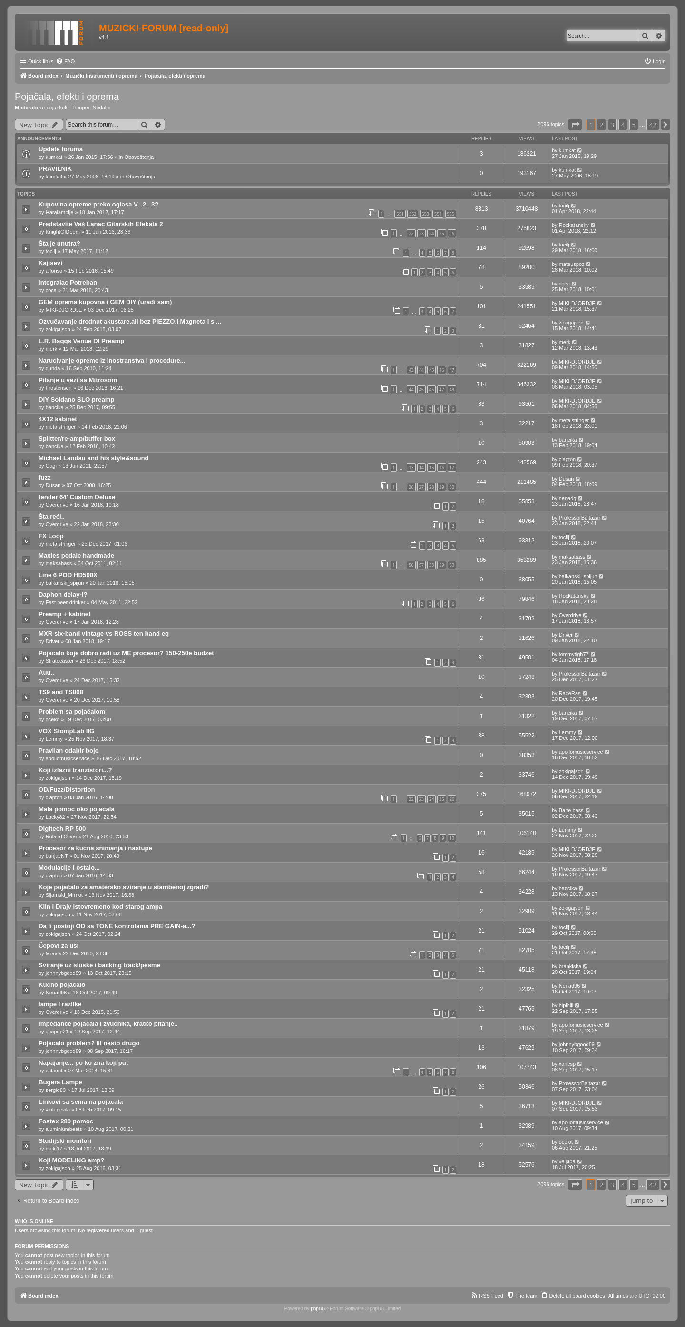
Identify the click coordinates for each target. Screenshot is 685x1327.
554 (437, 214)
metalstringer (61, 427)
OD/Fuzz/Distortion (67, 789)
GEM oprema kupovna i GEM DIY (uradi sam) (105, 301)
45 (431, 370)
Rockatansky (574, 225)
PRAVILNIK (55, 168)
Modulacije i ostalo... (69, 867)
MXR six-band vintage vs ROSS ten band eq (104, 633)
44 (421, 370)
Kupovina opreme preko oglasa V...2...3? (98, 204)
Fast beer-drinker (66, 602)
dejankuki (57, 107)
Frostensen (59, 388)
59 (441, 565)
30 (452, 487)
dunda (53, 368)
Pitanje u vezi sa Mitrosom (78, 379)
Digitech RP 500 (62, 828)
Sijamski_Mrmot (64, 895)
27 (421, 487)
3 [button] (612, 124)
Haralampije (60, 212)
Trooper (80, 107)
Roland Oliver (62, 836)
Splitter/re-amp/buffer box (77, 438)
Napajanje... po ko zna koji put (83, 1062)
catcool (54, 1070)
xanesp (567, 1064)
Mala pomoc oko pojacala (77, 809)
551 (399, 214)
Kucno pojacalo (62, 984)
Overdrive (57, 505)
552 (412, 214)
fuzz (45, 477)
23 (421, 233)
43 (411, 370)
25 (441, 233)
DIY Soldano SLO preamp (77, 399)
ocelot (52, 719)
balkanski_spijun (65, 583)
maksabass (59, 563)
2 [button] (601, 124)
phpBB (318, 1308)
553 (425, 214)
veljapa (567, 1161)
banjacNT (57, 856)
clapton (567, 459)
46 (441, 370)
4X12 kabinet (58, 419)
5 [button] (634, 124)
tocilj (564, 205)
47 (452, 370)
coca (51, 290)
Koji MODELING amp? (71, 1160)
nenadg (568, 498)
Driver (52, 641)
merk (51, 349)
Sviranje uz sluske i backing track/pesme (99, 965)
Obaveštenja (139, 157)
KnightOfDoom (63, 232)
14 (421, 467)
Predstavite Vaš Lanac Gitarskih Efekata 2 (101, 223)
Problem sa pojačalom (72, 711)
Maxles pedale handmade (76, 555)
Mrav (51, 953)
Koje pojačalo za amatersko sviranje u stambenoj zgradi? (124, 887)
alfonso (54, 271)
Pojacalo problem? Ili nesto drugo (89, 1043)
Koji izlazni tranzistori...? (75, 770)
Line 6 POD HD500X (68, 575)
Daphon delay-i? (63, 594)
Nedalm (101, 107)
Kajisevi (50, 262)
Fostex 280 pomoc (66, 1121)
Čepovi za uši (58, 945)
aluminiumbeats (64, 1129)
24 (431, 233)
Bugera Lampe (60, 1082)
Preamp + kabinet (65, 614)
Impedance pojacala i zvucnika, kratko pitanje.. (108, 1023)
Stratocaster (60, 661)
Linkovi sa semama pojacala (81, 1101)
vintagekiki (58, 1109)
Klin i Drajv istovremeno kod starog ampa (100, 906)
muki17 (54, 1148)
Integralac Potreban (68, 282)
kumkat (54, 157)
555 (450, 214)
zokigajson (58, 329)
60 (452, 565)
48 (452, 389)
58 (431, 565)
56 (411, 565)
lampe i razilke (60, 1004)
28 (431, 487)
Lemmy (54, 739)
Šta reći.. (52, 516)
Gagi (51, 466)
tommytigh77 (574, 654)
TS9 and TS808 (61, 692)
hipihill (566, 1005)
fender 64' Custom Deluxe (77, 497)
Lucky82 (55, 817)
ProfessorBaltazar (579, 518)
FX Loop (51, 536)
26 (452, 233)
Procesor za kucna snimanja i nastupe (95, 848)
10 (452, 838)
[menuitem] (65, 61)
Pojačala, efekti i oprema (67, 96)
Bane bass (571, 810)
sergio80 (56, 1090)
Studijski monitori (65, 1140)
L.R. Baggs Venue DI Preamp (81, 340)
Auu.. (46, 672)
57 (421, 565)
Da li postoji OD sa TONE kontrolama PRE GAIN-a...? (117, 926)
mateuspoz (572, 264)
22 (411, 233)
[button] (575, 124)
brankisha (570, 966)
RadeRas (570, 693)
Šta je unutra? (59, 243)
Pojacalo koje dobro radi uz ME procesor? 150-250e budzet (126, 653)
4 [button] (623, 124)
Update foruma (61, 149)
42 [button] (652, 124)
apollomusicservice (68, 758)
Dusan (53, 485)
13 (411, 467)
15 (431, 467)
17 (452, 467)
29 (441, 487)
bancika (55, 407)
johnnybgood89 (63, 973)
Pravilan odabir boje (68, 750)
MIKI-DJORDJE (64, 310)
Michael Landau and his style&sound (94, 458)
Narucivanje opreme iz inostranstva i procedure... (112, 360)
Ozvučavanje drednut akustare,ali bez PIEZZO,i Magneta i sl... (130, 321)
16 (441, 467)
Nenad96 (56, 992)
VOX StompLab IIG (66, 731)
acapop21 (57, 1031)
